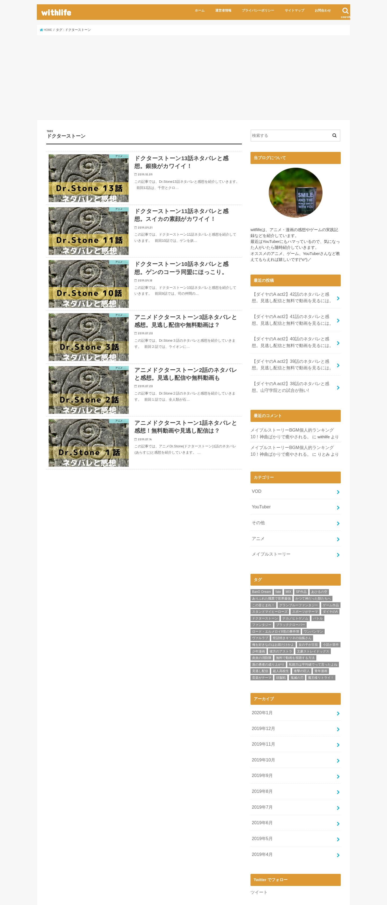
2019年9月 (261, 747)
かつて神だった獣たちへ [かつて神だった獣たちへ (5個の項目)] (313, 577)
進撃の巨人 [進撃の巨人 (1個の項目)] (302, 650)
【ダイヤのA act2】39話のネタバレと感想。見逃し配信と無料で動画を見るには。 (294, 357)
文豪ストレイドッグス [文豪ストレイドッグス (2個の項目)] (313, 630)
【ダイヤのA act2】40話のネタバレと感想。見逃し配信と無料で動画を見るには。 (294, 336)
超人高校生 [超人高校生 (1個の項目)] (281, 650)
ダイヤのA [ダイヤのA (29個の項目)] (330, 590)
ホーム (200, 10)
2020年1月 (261, 690)
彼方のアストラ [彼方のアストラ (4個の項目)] (281, 630)
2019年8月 (261, 761)
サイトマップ (294, 10)
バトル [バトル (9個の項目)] (318, 597)
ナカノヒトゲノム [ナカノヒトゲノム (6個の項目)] (295, 597)
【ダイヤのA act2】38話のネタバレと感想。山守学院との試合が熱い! (294, 377)
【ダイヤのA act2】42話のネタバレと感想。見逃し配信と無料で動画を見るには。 (294, 296)
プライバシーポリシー (258, 10)
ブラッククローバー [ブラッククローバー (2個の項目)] (290, 603)
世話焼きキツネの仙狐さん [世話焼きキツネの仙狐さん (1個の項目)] (292, 617)
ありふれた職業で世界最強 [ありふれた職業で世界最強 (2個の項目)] (271, 577)
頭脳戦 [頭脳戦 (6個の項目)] (281, 656)
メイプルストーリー (270, 533)
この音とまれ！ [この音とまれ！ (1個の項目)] (263, 584)
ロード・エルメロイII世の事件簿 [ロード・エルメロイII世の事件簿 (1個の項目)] (275, 610)
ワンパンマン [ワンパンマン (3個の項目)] (313, 610)
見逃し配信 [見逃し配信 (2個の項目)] (260, 650)
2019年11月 (262, 719)
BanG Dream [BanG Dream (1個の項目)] (261, 570)
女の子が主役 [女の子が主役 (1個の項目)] (308, 623)
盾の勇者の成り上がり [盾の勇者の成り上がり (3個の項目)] (268, 643)
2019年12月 (262, 704)
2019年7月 (261, 775)
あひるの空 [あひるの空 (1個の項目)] (319, 570)
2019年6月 (261, 790)
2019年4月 (261, 818)
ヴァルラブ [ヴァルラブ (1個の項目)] (260, 617)
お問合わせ (323, 10)
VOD (256, 477)
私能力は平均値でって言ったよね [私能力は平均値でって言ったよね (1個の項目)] (313, 643)
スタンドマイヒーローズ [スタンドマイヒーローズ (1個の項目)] (270, 590)
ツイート (258, 855)
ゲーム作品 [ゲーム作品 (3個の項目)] (331, 584)
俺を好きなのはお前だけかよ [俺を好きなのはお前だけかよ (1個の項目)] (273, 623)
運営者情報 (223, 10)
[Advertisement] (193, 77)
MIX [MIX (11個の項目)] (288, 570)
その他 (258, 505)
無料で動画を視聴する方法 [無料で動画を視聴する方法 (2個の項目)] (295, 636)
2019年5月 (261, 804)
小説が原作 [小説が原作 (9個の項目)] (331, 623)
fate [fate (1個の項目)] (278, 570)
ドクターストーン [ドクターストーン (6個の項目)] (265, 597)
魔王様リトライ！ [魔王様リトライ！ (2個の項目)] (321, 656)
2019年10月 (262, 733)
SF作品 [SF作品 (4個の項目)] (301, 570)
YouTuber (260, 491)
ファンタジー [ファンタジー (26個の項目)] (261, 603)
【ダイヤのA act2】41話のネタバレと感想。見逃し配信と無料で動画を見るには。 (294, 316)
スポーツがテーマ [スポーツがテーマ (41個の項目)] (305, 590)
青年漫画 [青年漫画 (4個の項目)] (320, 650)
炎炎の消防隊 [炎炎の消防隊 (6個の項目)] (261, 636)
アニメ (258, 519)
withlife (56, 12)
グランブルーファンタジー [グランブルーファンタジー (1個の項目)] (298, 584)
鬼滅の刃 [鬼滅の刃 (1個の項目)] (297, 656)
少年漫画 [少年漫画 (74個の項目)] (258, 630)
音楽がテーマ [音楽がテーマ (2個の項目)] (261, 656)
